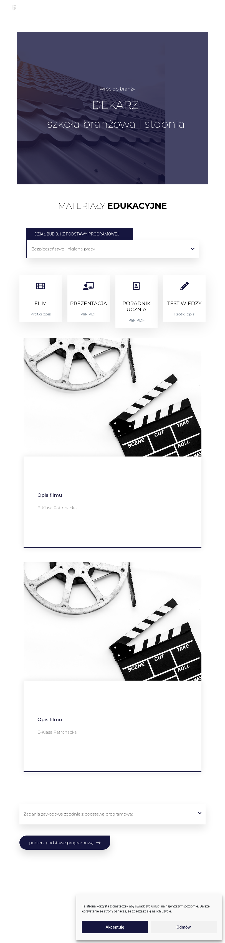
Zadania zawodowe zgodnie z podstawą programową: (78, 814)
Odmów (183, 927)
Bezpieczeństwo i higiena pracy (63, 249)
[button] (113, 249)
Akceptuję (114, 927)
